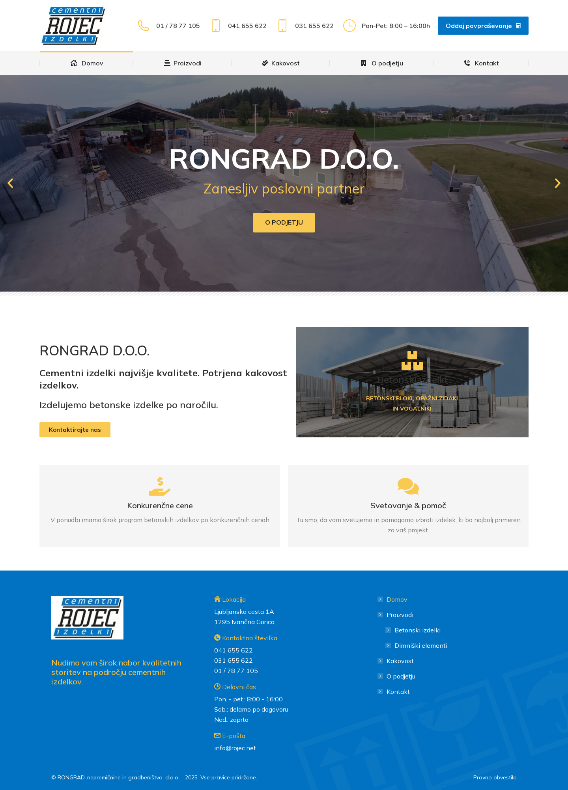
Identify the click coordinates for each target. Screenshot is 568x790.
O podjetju (284, 222)
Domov (397, 599)
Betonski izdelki (417, 630)
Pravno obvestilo (495, 777)
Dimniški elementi (420, 645)
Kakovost (400, 661)
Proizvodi (396, 615)
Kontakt (398, 691)
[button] (10, 183)
